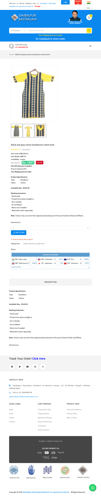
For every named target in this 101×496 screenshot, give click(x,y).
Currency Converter (50, 255)
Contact (12, 422)
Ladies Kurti (40, 244)
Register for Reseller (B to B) (78, 2)
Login (65, 2)
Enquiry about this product (22, 239)
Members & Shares (45, 418)
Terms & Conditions (74, 409)
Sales (11, 409)
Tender (37, 6)
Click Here (38, 358)
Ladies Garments (29, 244)
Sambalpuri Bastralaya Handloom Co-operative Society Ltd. (46, 492)
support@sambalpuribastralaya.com (23, 396)
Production (42, 426)
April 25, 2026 (16, 267)
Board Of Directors (45, 422)
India (89, 3)
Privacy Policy (72, 414)
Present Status (43, 414)
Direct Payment (43, 430)
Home (11, 54)
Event (11, 414)
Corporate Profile (44, 409)
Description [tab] (50, 282)
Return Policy (72, 418)
